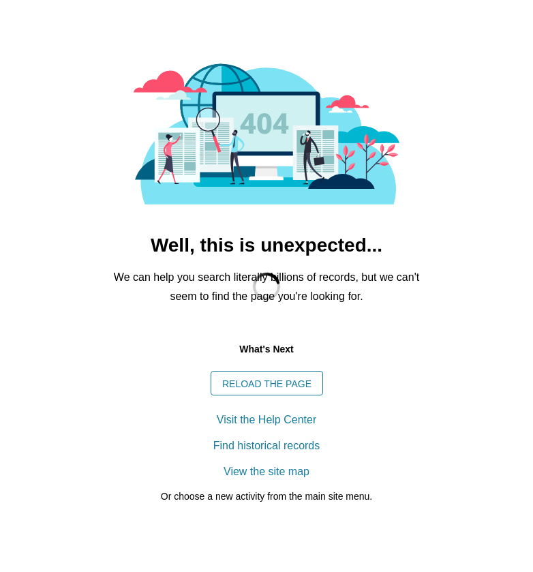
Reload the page (266, 383)
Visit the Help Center (266, 419)
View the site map (266, 471)
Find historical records (266, 445)
